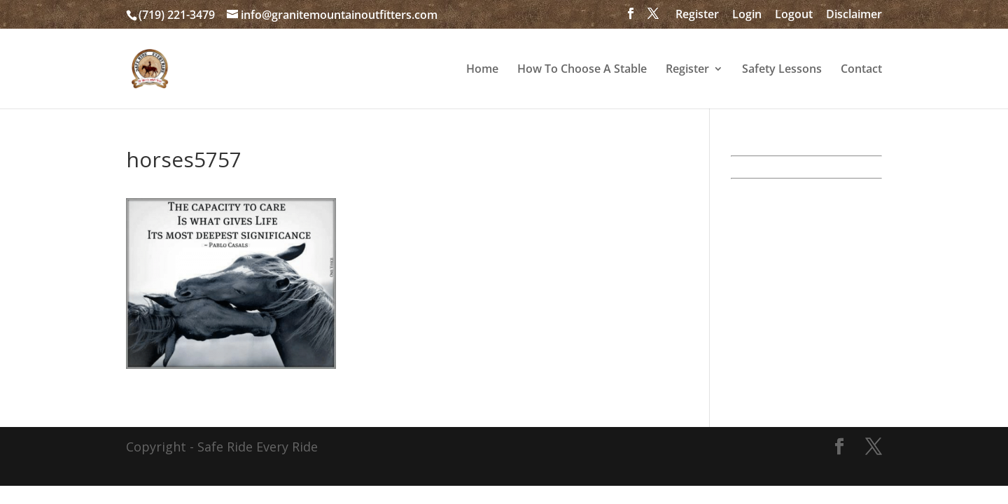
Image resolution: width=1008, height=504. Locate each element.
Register (697, 15)
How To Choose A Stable (582, 70)
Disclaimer (854, 15)
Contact (861, 70)
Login (747, 15)
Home (482, 70)
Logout (794, 15)
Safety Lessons (782, 70)
